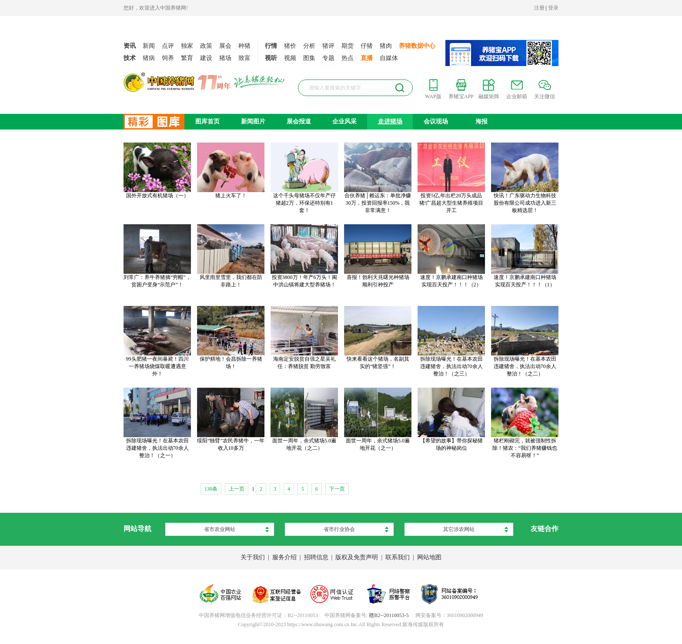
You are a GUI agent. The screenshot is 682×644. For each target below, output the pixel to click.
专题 (328, 58)
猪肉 (386, 46)
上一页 (236, 489)
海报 (481, 121)
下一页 (337, 489)
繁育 (187, 58)
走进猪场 (390, 121)
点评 (168, 46)
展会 (225, 46)
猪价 (290, 46)
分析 (309, 46)
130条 (210, 489)
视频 (290, 58)
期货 (347, 46)
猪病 (149, 58)
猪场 (225, 58)
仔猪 (367, 46)
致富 (244, 58)
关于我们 (253, 557)
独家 (187, 46)
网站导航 (137, 528)
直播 (367, 58)
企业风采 (344, 121)
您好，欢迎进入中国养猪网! (156, 8)
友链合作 (544, 528)
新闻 (149, 46)
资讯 (130, 46)
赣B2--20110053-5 (389, 615)
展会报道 (299, 121)
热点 (347, 58)
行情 (271, 46)
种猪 (244, 46)
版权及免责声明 (356, 557)
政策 (206, 46)
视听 (271, 58)
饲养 (168, 58)
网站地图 (429, 557)
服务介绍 (284, 557)
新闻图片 (253, 121)
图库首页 (207, 121)
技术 (130, 58)
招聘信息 (316, 557)
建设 (206, 58)
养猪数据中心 (417, 46)
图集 (309, 58)
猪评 (328, 46)
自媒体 (389, 58)
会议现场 (436, 121)
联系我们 (397, 557)
